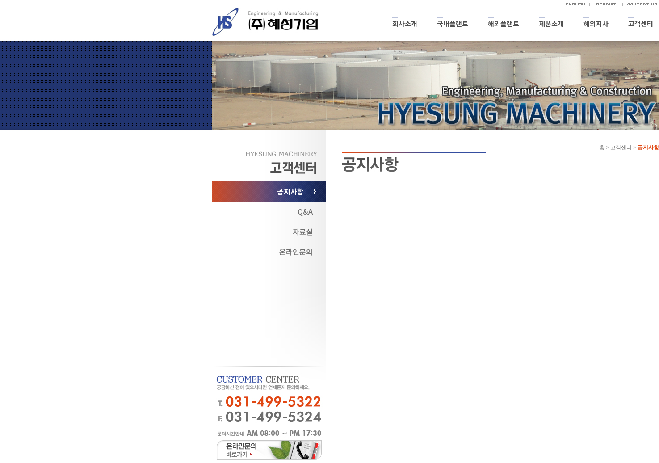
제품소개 (551, 23)
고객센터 (640, 23)
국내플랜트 (452, 23)
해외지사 (596, 23)
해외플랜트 (503, 23)
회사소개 (404, 23)
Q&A (305, 211)
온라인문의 (296, 251)
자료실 (303, 231)
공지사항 (290, 191)
